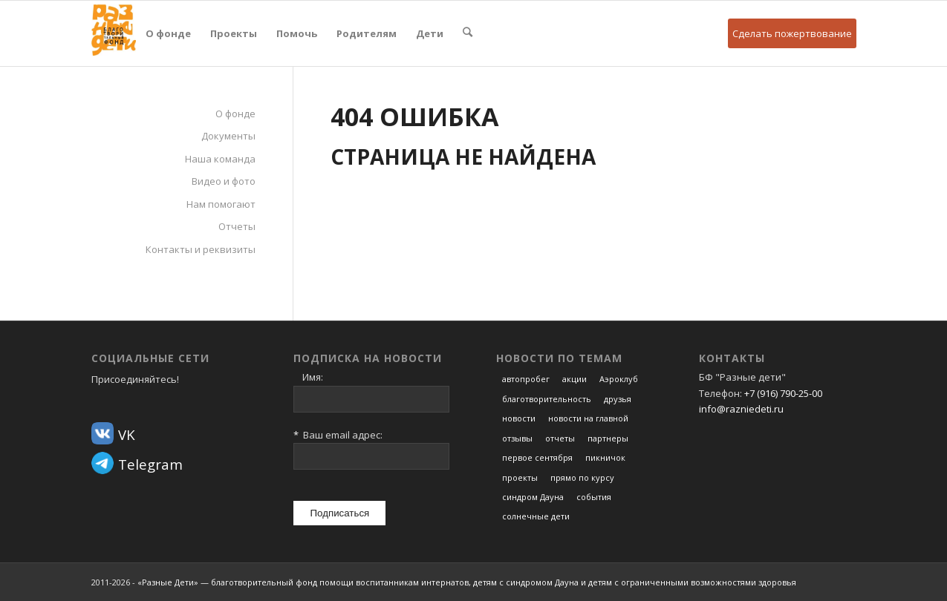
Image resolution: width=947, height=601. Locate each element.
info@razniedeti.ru (741, 409)
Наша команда (220, 158)
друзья (617, 398)
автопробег (526, 378)
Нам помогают (221, 204)
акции (574, 378)
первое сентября (537, 457)
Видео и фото (224, 181)
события (593, 496)
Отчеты (237, 226)
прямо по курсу (582, 477)
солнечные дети (536, 516)
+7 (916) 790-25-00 (783, 393)
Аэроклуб (618, 378)
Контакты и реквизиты (201, 249)
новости (519, 418)
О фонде (235, 113)
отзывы (517, 438)
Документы (228, 135)
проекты (520, 477)
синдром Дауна (533, 496)
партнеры (608, 438)
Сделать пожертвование (792, 33)
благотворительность (546, 398)
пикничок (605, 457)
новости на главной (588, 418)
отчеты (560, 438)
